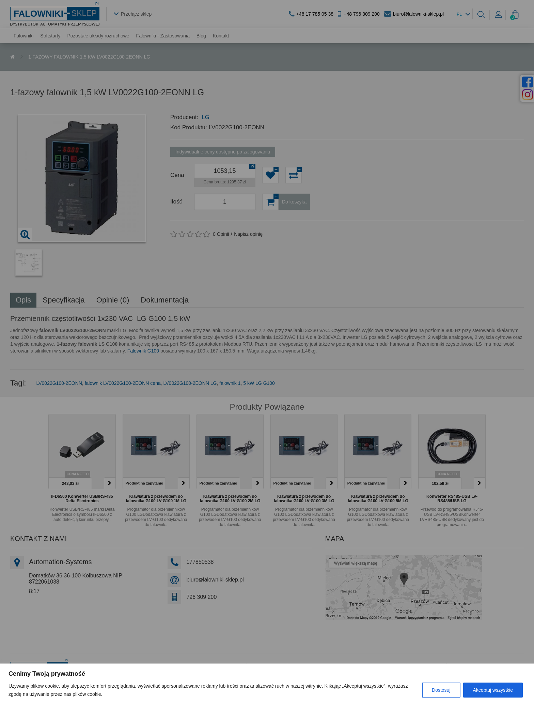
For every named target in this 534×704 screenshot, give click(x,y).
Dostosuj (441, 690)
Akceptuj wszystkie (493, 690)
